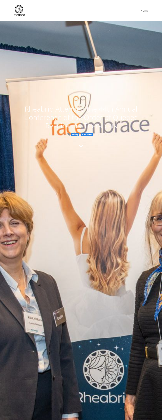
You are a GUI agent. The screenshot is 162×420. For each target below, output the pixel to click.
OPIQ (75, 134)
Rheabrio (87, 134)
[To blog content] (81, 145)
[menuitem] (144, 10)
